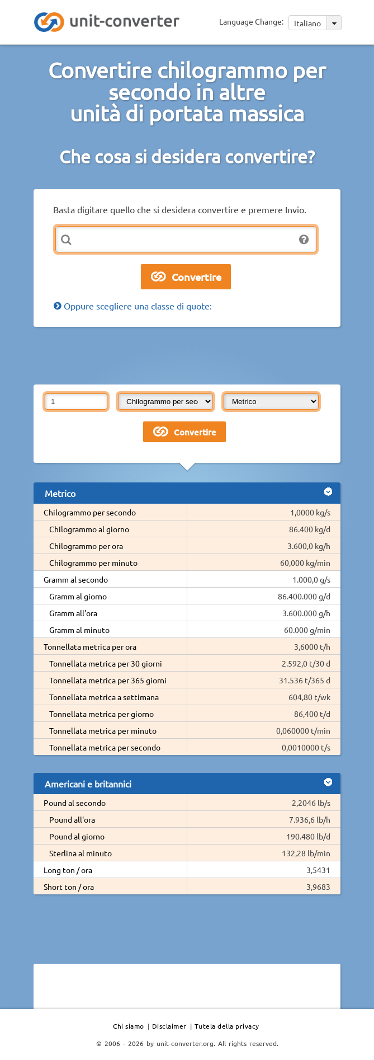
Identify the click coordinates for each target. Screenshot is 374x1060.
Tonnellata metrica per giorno (101, 714)
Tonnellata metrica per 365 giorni (108, 680)
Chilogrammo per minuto (93, 562)
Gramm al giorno (78, 596)
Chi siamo (128, 1025)
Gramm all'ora (73, 613)
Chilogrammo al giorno (89, 529)
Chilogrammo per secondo (90, 512)
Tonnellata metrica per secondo (104, 747)
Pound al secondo (75, 803)
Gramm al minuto (79, 630)
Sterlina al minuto (80, 853)
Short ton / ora (69, 886)
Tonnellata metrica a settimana (104, 697)
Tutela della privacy (227, 1025)
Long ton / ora (68, 870)
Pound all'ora (72, 819)
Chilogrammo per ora (86, 546)
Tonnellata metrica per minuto (103, 730)
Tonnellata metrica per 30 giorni (105, 663)
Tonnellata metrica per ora (90, 646)
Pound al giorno (77, 836)
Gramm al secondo (76, 579)
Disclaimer (169, 1025)
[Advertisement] (187, 355)
